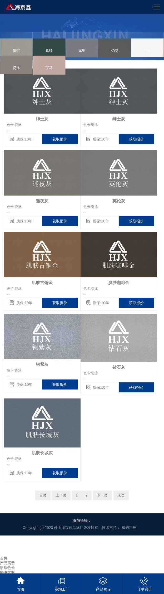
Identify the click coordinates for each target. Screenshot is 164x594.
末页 (121, 495)
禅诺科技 (129, 527)
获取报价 (59, 139)
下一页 (102, 495)
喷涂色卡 (7, 568)
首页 (43, 495)
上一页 (61, 495)
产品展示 (7, 563)
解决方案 (7, 572)
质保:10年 (24, 139)
